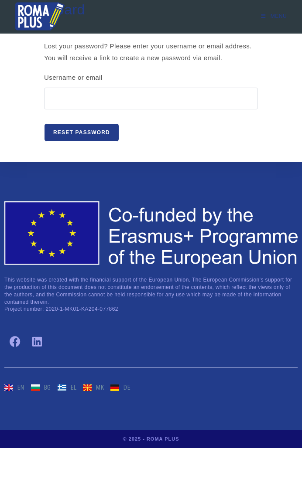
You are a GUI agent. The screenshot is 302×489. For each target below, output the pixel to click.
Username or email (73, 77)
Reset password (81, 132)
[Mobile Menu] (274, 16)
